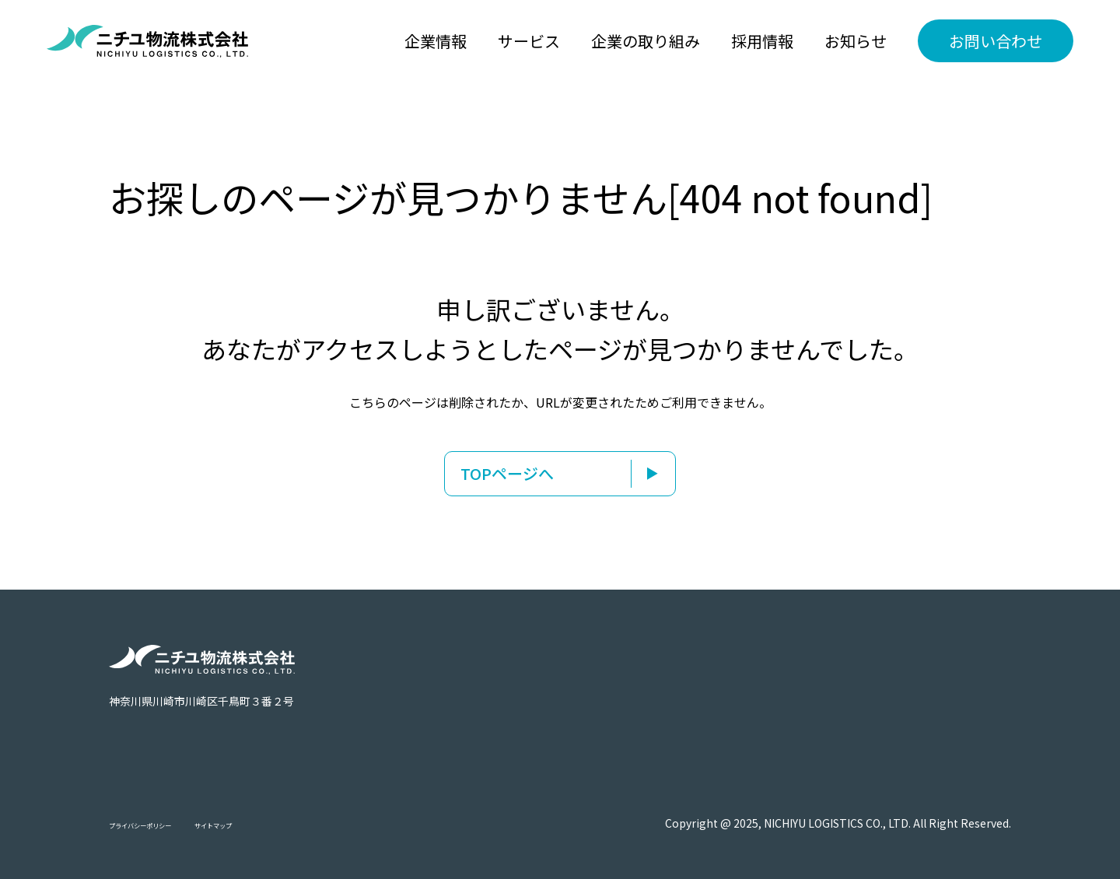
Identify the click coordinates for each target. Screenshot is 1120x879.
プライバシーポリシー (163, 824)
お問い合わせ (995, 41)
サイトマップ (273, 824)
